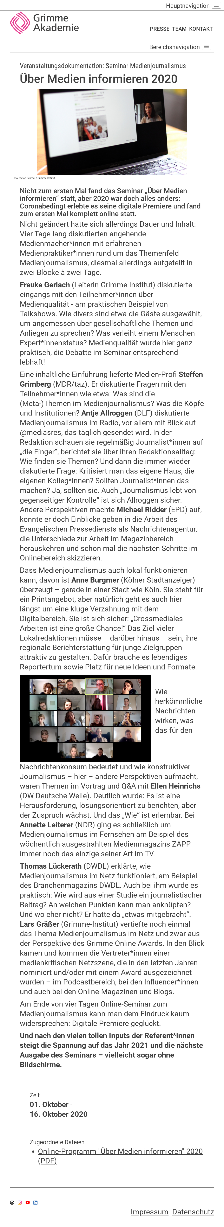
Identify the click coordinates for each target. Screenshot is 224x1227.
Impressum (150, 1212)
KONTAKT (201, 29)
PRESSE (160, 29)
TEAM (179, 29)
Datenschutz (193, 1212)
